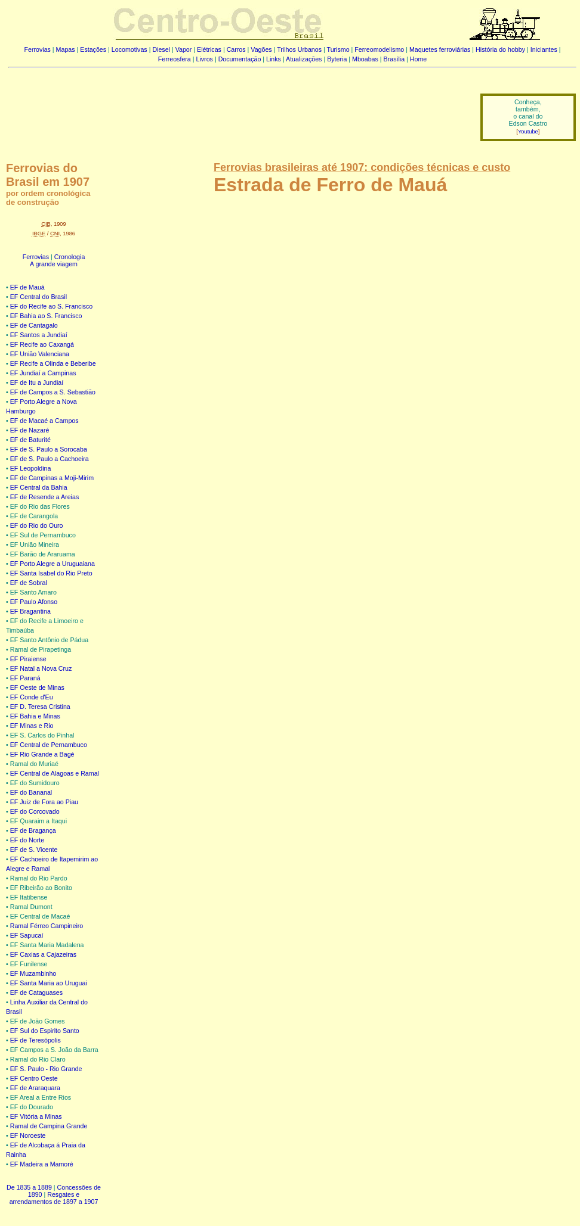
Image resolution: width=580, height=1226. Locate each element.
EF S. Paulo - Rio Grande (46, 1068)
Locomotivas (129, 49)
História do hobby (500, 49)
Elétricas (209, 49)
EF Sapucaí (27, 935)
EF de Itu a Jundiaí (36, 382)
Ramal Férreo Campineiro (47, 925)
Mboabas (365, 59)
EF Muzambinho (33, 973)
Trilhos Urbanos (299, 49)
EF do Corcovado (35, 811)
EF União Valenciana (39, 353)
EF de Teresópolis (35, 1040)
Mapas (65, 49)
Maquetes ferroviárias (439, 49)
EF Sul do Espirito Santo (44, 1030)
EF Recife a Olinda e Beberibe (53, 363)
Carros (236, 49)
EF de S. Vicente (34, 849)
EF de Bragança (33, 830)
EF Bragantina (30, 611)
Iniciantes (543, 49)
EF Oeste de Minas (37, 687)
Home (418, 59)
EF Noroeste (28, 1135)
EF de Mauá (27, 287)
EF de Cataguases (36, 992)
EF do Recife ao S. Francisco (51, 306)
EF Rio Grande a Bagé (42, 754)
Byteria (337, 59)
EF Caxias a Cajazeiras (43, 954)
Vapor (183, 49)
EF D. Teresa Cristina (40, 706)
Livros (204, 59)
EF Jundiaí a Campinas (43, 372)
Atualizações (304, 59)
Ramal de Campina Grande (49, 1125)
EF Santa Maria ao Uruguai (48, 983)
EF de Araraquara (35, 1087)
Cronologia (69, 256)
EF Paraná (25, 678)
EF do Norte (27, 840)
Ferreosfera (174, 59)
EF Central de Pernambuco (48, 744)
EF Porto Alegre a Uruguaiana (52, 563)
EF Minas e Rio (32, 725)
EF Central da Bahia (38, 487)
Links (273, 59)
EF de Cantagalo (34, 325)
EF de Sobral (28, 582)
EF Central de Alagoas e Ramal (54, 773)
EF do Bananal (31, 792)
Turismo (338, 49)
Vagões (261, 49)
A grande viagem (54, 263)
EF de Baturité (30, 439)
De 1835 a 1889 (29, 1187)
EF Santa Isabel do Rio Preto (51, 573)
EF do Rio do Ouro (36, 525)
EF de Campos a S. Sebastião (52, 392)
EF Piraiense (28, 658)
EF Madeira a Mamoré (41, 1164)
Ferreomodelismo (379, 49)
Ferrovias (37, 49)
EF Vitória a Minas (36, 1116)
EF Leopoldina (30, 468)
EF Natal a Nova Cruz (41, 668)
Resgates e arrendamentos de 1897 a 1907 (54, 1198)
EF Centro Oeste (34, 1078)
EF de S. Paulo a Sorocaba (48, 449)
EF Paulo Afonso (33, 601)
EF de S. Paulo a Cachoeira (49, 458)
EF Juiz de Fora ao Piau (44, 801)
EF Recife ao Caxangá (42, 344)
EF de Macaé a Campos (44, 420)
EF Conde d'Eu (31, 697)
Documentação (239, 59)
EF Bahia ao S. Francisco (46, 315)
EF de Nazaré (30, 430)
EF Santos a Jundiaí (38, 334)
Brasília (394, 59)
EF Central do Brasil (38, 296)
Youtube (528, 132)
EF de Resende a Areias (44, 496)
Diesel (161, 49)
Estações (93, 49)
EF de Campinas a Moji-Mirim (52, 477)
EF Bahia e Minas (35, 716)
